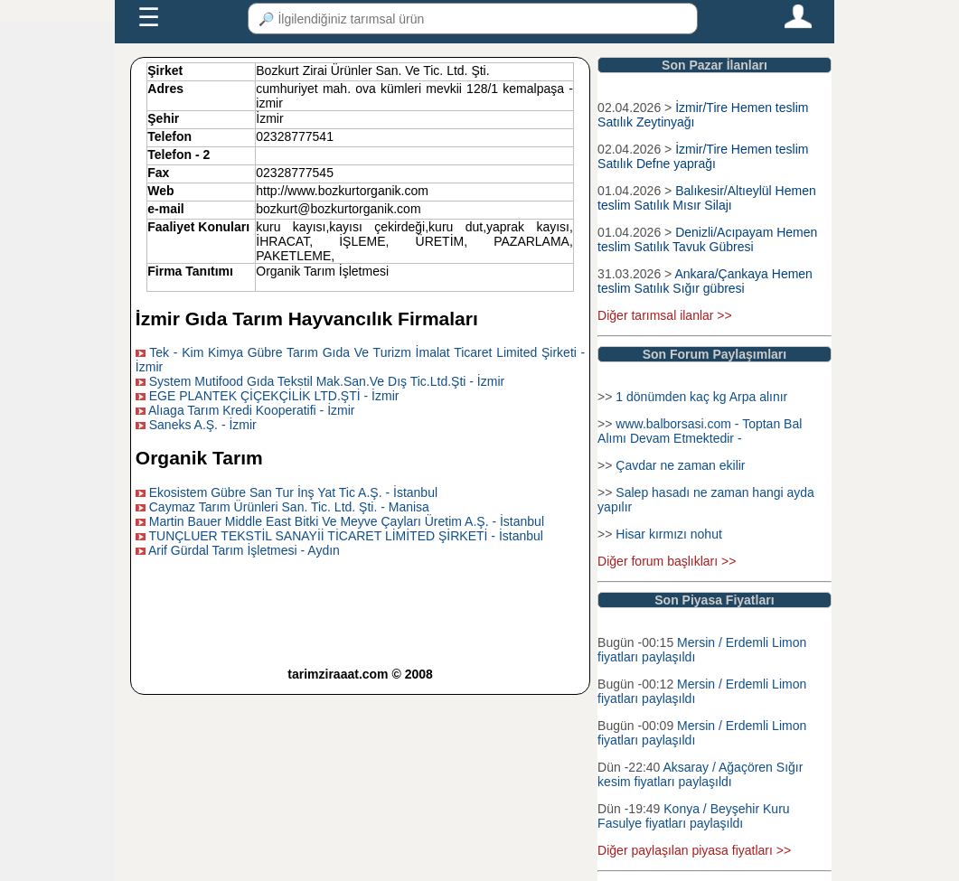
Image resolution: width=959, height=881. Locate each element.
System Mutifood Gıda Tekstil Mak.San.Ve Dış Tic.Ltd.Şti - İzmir (326, 381)
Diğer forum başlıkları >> (666, 561)
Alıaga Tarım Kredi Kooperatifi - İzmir (251, 410)
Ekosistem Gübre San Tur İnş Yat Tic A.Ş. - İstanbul (293, 492)
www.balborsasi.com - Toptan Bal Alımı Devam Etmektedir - (699, 431)
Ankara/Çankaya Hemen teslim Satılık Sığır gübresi (705, 281)
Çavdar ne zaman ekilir (680, 465)
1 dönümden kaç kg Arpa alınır (701, 396)
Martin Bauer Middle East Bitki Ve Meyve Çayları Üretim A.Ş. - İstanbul (346, 521)
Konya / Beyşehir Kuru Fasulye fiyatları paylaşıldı (693, 815)
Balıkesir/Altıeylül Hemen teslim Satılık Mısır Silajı (706, 197)
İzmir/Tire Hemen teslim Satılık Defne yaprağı (702, 156)
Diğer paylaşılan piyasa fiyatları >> (694, 850)
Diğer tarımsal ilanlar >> (664, 315)
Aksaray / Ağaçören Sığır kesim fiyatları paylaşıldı (700, 774)
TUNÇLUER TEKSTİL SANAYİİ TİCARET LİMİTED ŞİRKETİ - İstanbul (345, 536)
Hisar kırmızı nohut (668, 534)
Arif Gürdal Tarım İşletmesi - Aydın (244, 550)
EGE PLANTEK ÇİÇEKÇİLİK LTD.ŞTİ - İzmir (274, 396)
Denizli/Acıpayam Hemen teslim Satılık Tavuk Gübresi (707, 239)
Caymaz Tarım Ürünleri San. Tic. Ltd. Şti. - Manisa (289, 507)
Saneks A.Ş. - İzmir (203, 424)
